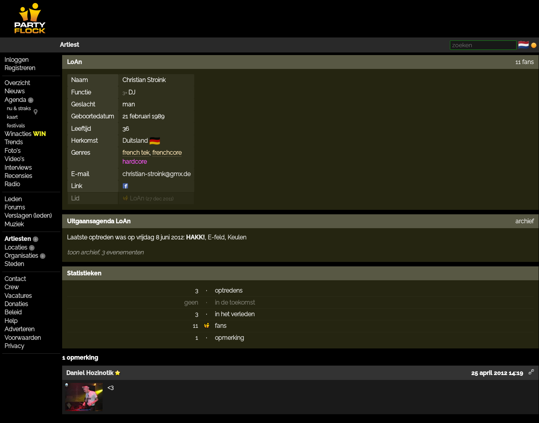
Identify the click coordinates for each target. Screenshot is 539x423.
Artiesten (17, 238)
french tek (135, 152)
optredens (229, 290)
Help (11, 320)
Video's (14, 159)
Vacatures (18, 295)
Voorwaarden (22, 337)
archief (524, 221)
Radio (12, 184)
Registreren (19, 68)
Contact (15, 278)
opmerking (229, 337)
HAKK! (195, 237)
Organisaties (21, 255)
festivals (16, 126)
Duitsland (135, 140)
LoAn (74, 62)
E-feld (216, 237)
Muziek (14, 224)
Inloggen (16, 59)
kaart (12, 117)
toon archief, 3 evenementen (105, 252)
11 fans (524, 62)
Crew (11, 287)
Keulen (237, 237)
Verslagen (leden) (28, 215)
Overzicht (17, 83)
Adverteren (19, 329)
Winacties (25, 134)
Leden (13, 199)
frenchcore (167, 152)
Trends (13, 142)
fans (220, 325)
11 (195, 325)
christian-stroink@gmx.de (156, 174)
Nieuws (14, 91)
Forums (14, 207)
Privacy (14, 346)
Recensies (18, 175)
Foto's (12, 150)
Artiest (69, 44)
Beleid (13, 312)
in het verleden (235, 314)
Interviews (18, 167)
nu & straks (19, 108)
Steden (14, 264)
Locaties (15, 247)
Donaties (16, 304)
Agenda (15, 99)
